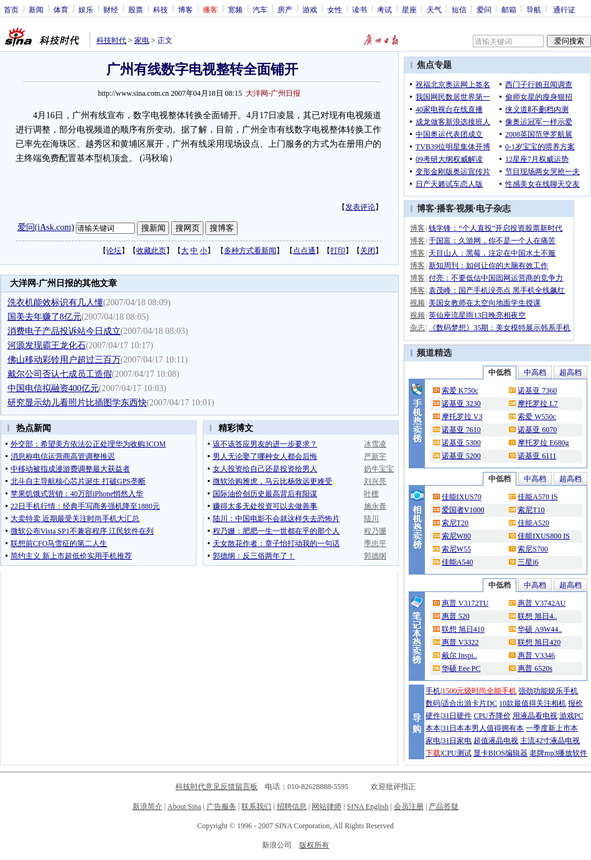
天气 (434, 9)
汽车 (260, 9)
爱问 (484, 9)
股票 (135, 9)
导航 (533, 9)
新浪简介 (147, 806)
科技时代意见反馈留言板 (216, 786)
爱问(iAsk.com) (45, 227)
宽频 (235, 9)
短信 (459, 9)
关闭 (367, 250)
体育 (61, 9)
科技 (160, 9)
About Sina (184, 806)
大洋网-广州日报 (273, 93)
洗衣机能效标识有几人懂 (55, 302)
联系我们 (256, 806)
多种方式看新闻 (250, 250)
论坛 (113, 250)
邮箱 (508, 9)
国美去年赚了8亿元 (44, 316)
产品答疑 (443, 806)
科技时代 (111, 40)
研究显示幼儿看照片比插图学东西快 (77, 402)
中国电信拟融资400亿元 (53, 388)
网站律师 (327, 806)
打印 (337, 250)
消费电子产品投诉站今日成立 (64, 331)
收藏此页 (151, 250)
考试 (384, 9)
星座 (409, 9)
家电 (141, 40)
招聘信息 (292, 806)
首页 (11, 9)
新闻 (36, 9)
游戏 (309, 9)
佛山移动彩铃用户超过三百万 (64, 359)
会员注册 (409, 806)
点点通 (304, 250)
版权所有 (314, 845)
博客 (185, 9)
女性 (334, 9)
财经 (110, 9)
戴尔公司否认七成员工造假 (59, 374)
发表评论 (360, 207)
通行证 (564, 9)
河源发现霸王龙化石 (46, 345)
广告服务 (221, 806)
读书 (359, 9)
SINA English (367, 806)
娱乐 (85, 9)
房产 (284, 9)
